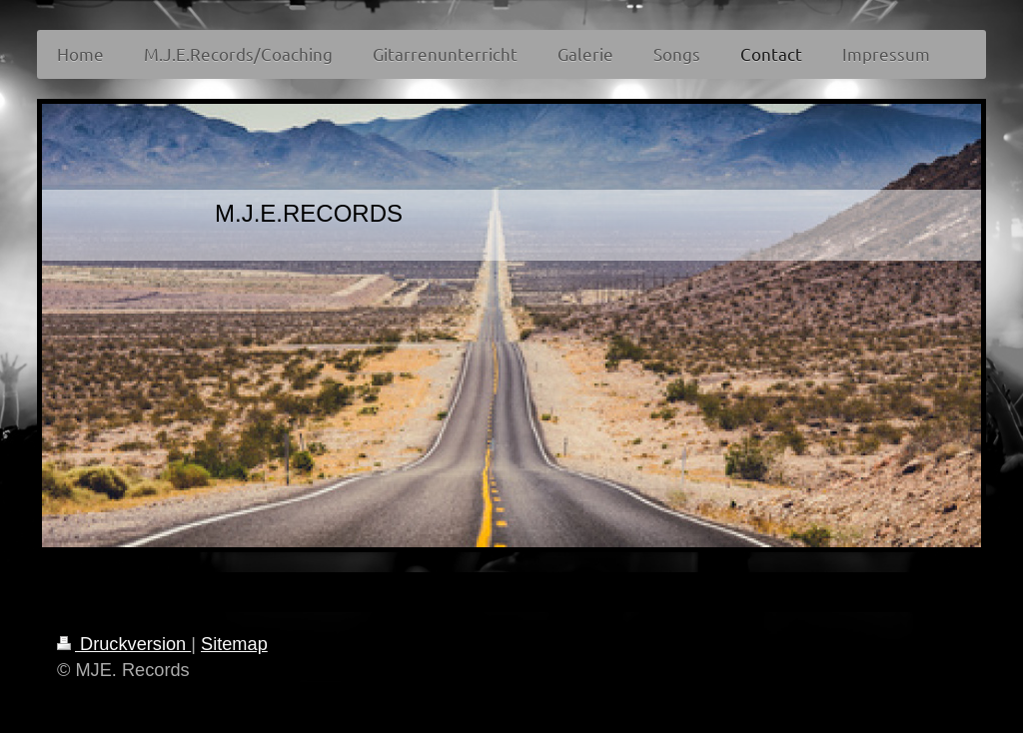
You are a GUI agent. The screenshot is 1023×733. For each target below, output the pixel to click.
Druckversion (124, 644)
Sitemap (234, 644)
